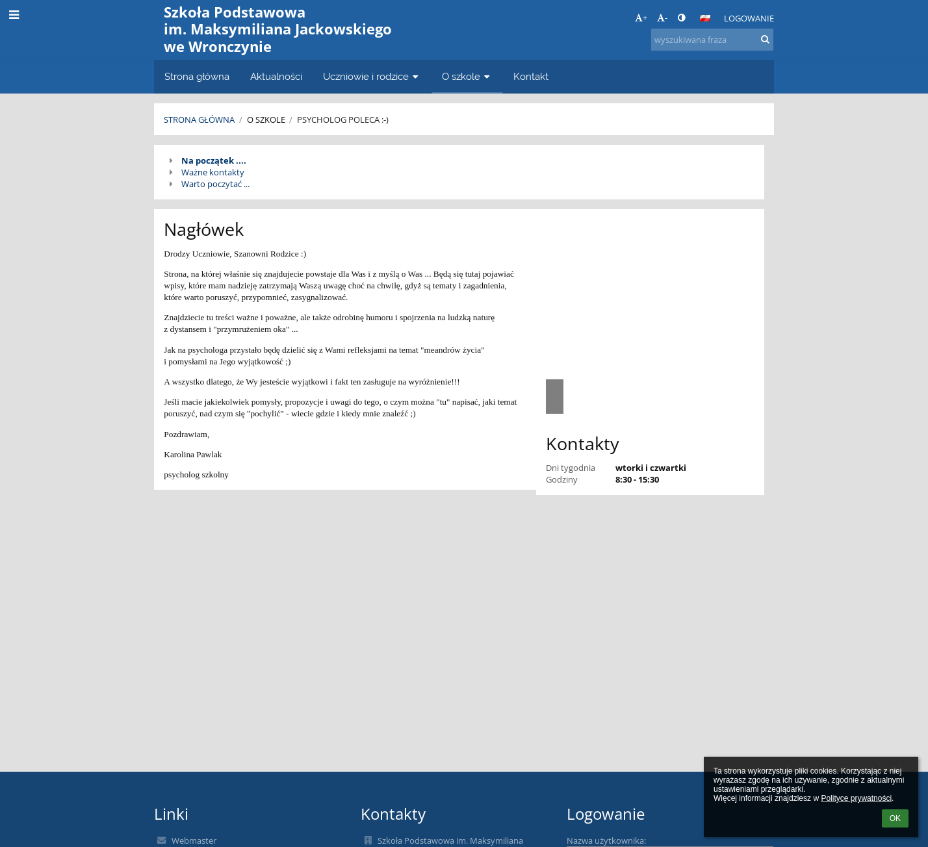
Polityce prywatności (856, 798)
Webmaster (194, 840)
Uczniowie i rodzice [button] (372, 76)
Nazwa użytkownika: (606, 840)
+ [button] (641, 17)
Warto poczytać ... (215, 184)
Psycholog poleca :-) (343, 119)
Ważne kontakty (212, 172)
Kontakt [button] (530, 76)
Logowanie (749, 18)
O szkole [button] (467, 76)
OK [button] (895, 818)
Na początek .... (213, 160)
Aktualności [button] (276, 76)
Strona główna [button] (196, 76)
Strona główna (199, 119)
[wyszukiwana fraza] (712, 39)
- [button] (662, 17)
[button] (705, 18)
